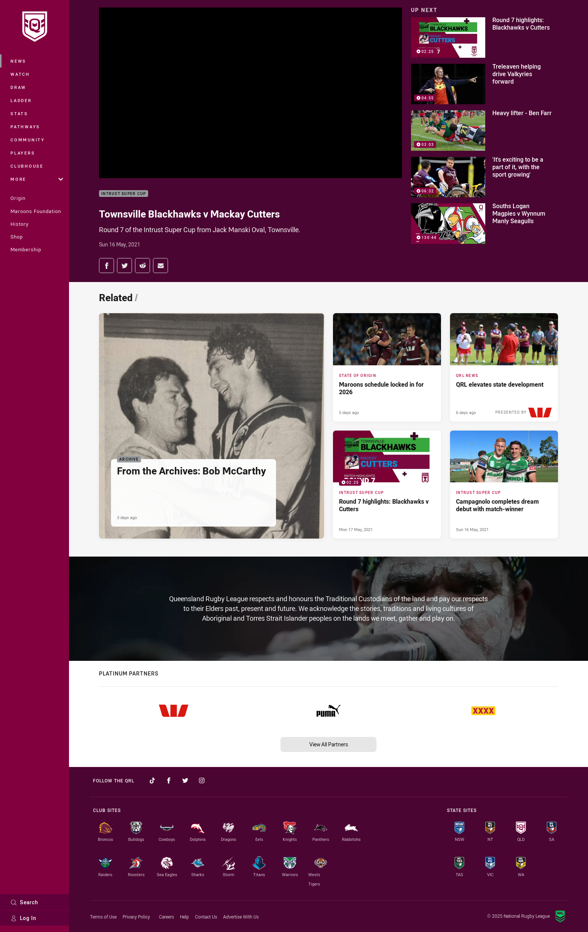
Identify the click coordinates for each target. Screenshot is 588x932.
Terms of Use (103, 917)
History (19, 224)
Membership (25, 249)
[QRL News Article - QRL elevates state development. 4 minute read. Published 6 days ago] (504, 367)
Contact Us (206, 917)
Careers (166, 917)
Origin (18, 198)
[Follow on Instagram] (202, 780)
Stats (19, 113)
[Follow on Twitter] (185, 780)
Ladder (21, 100)
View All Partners (328, 744)
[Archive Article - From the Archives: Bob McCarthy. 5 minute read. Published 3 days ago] (211, 426)
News (18, 61)
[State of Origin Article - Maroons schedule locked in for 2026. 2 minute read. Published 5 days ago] (387, 367)
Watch (20, 74)
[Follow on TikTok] (152, 780)
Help (184, 917)
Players (22, 153)
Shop (16, 236)
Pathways (25, 126)
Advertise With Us (241, 917)
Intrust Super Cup (123, 193)
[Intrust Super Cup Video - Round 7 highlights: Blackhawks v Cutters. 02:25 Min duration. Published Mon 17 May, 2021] (387, 485)
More (36, 179)
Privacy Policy (136, 917)
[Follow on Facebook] (169, 780)
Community (27, 140)
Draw (18, 87)
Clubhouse (27, 166)
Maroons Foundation (35, 211)
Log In (23, 917)
